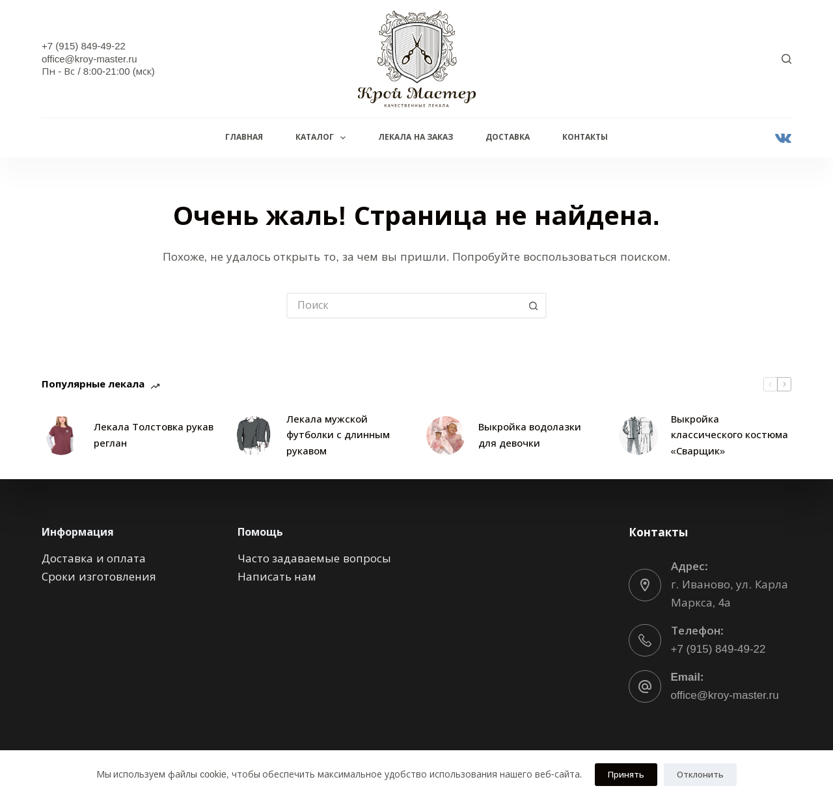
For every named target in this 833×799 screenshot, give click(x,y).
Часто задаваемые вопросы (314, 558)
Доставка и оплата (94, 558)
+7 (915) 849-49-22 (718, 649)
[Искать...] (403, 306)
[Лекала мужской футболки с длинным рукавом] (253, 435)
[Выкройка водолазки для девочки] (445, 435)
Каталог (323, 138)
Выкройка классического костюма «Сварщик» (729, 435)
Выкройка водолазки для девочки (529, 435)
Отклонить (700, 774)
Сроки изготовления (99, 577)
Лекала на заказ (415, 137)
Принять (626, 774)
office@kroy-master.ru (725, 695)
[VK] (783, 138)
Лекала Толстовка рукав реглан (153, 435)
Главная (244, 137)
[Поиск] (786, 59)
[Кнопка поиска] (534, 306)
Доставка (507, 137)
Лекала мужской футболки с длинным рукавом (338, 435)
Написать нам (277, 577)
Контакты (585, 137)
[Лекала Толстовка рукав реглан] (61, 435)
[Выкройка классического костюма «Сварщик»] (638, 435)
